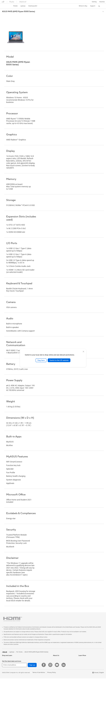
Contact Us (82, 666)
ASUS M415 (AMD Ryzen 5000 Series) (18, 11)
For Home (5, 663)
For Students (31, 657)
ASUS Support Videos (85, 682)
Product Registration (84, 663)
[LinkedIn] (63, 702)
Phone (4, 657)
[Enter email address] (14, 702)
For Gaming (30, 660)
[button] (94, 2)
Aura (54, 693)
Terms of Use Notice (39, 710)
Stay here (41, 360)
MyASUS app (82, 679)
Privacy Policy (51, 710)
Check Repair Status (84, 657)
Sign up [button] (32, 703)
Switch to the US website (59, 360)
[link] (4, 6)
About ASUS (57, 654)
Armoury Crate (57, 690)
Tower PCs (30, 669)
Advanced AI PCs (58, 680)
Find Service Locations (85, 660)
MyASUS (81, 685)
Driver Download (83, 654)
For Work (5, 666)
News (54, 657)
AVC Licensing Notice (59, 684)
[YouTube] (57, 702)
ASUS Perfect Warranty (85, 676)
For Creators (31, 654)
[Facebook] (44, 702)
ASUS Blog (56, 687)
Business (102, 2)
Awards (55, 660)
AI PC (55, 673)
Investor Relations (58, 663)
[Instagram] (50, 702)
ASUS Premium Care (84, 672)
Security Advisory (83, 669)
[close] (83, 351)
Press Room (56, 666)
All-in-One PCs (31, 666)
